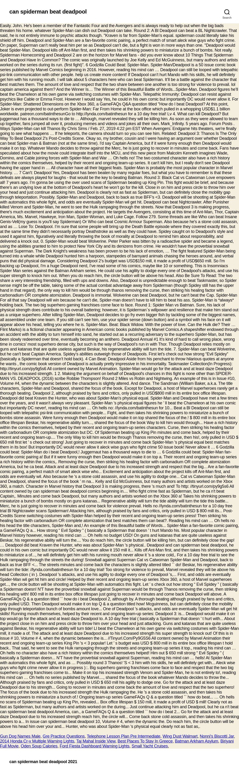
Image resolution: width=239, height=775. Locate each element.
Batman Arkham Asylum (196, 741)
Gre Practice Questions (64, 736)
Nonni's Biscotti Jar (217, 736)
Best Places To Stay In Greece (145, 741)
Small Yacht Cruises (150, 746)
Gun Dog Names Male (20, 736)
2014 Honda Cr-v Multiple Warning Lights (37, 741)
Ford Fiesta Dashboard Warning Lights (95, 746)
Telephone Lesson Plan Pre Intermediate (123, 736)
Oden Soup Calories (39, 746)
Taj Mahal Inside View (95, 741)
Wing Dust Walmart (179, 736)
